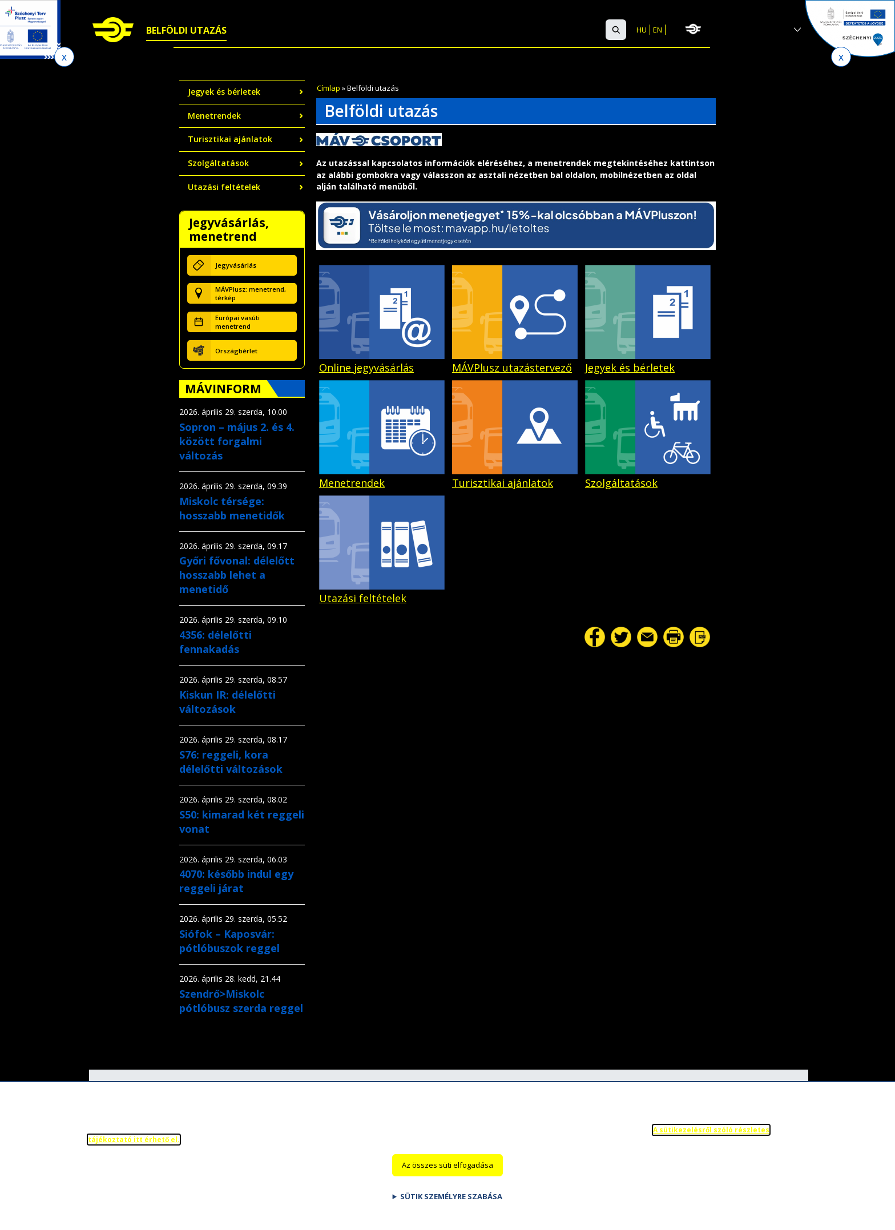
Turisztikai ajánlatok (230, 139)
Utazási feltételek (224, 187)
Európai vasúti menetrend (237, 321)
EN (657, 30)
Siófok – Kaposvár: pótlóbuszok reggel (229, 941)
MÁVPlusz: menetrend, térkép (250, 293)
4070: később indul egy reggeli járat (236, 881)
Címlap (328, 88)
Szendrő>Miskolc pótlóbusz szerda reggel (241, 1001)
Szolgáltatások (385, 30)
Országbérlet (236, 350)
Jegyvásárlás (235, 265)
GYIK (544, 30)
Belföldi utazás (186, 30)
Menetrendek (214, 115)
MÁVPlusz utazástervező (515, 361)
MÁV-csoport (745, 29)
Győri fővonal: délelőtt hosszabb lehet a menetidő (237, 575)
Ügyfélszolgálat (481, 30)
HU (641, 30)
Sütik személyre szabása (451, 1201)
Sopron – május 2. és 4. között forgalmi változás (237, 441)
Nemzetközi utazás (284, 30)
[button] (616, 29)
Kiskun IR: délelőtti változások (227, 702)
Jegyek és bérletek (224, 91)
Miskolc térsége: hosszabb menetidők (232, 508)
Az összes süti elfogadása (447, 1169)
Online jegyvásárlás (382, 361)
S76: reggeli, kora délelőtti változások (231, 762)
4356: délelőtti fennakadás (215, 642)
